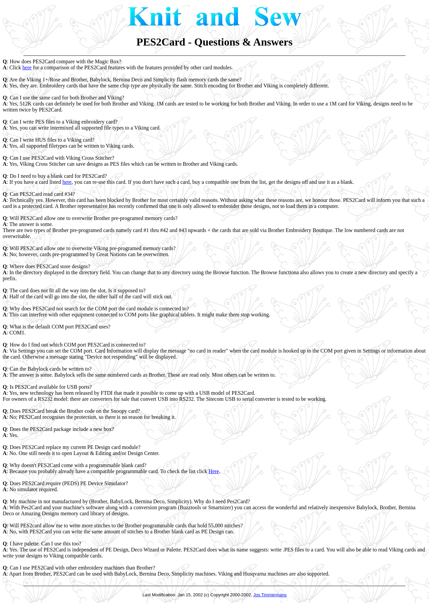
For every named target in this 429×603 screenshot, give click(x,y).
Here (213, 471)
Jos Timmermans (270, 594)
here (27, 67)
